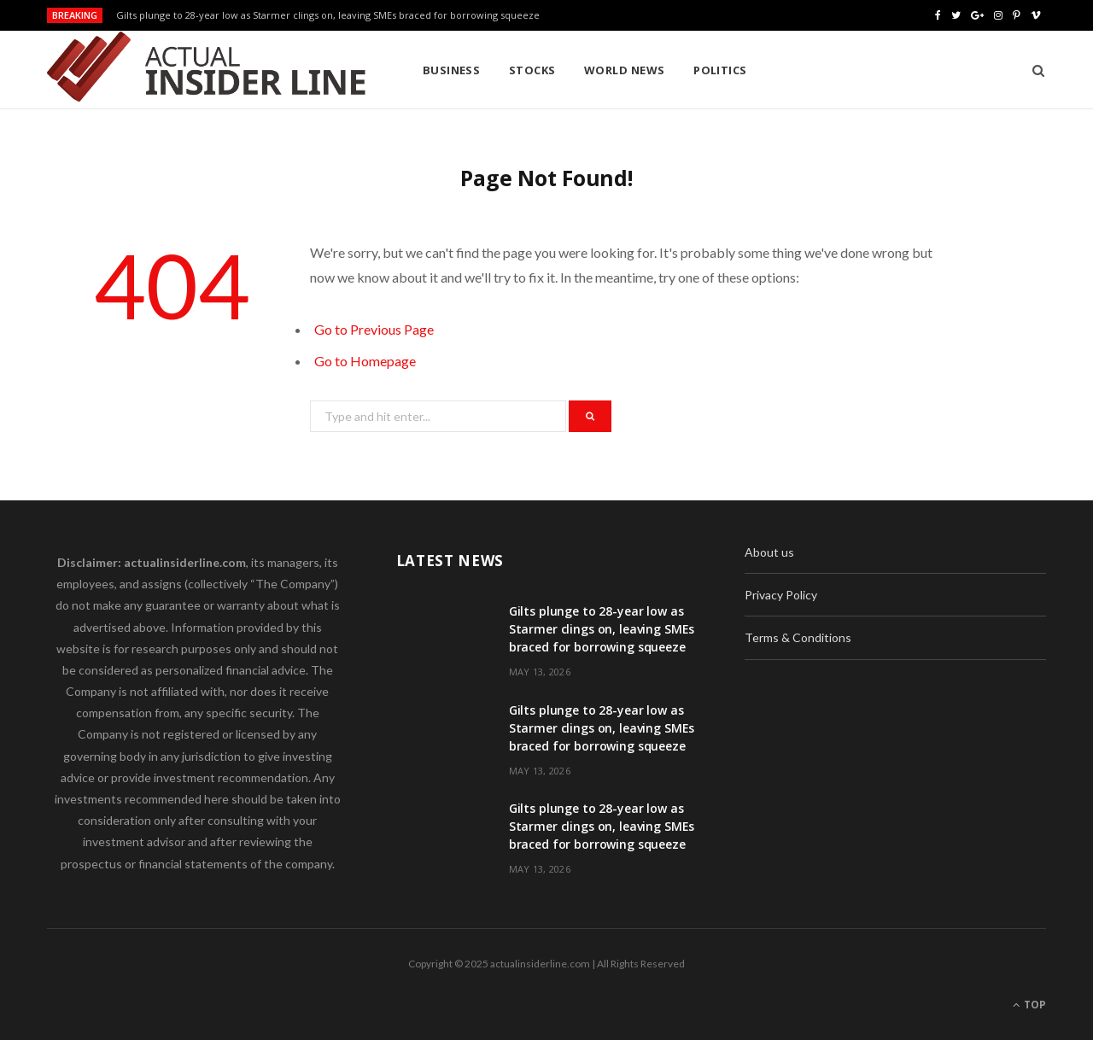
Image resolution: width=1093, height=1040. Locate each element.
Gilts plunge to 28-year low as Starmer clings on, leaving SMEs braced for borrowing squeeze (328, 15)
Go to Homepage (365, 361)
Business (452, 70)
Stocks (532, 70)
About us (769, 552)
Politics (720, 70)
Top (1029, 1004)
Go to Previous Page (374, 329)
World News (624, 70)
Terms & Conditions (798, 637)
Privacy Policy (781, 594)
